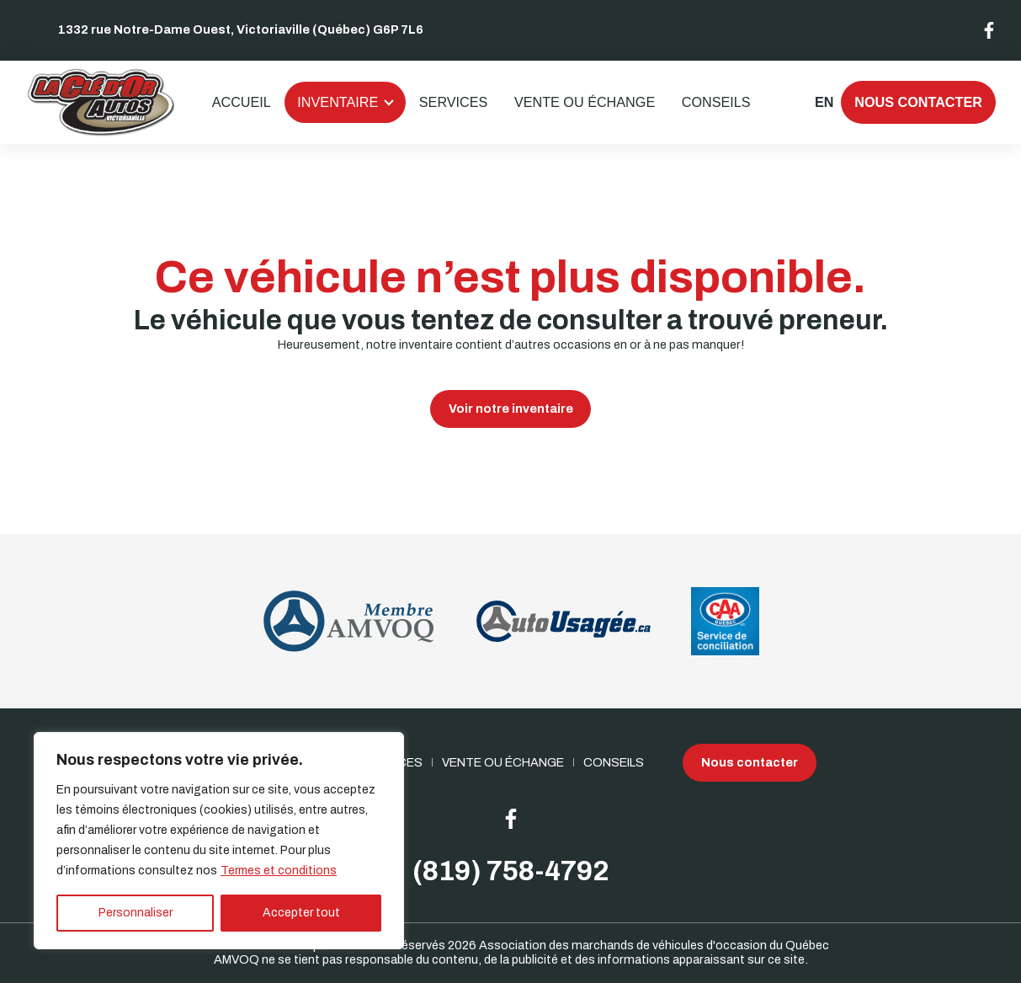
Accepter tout (301, 912)
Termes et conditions (279, 870)
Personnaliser (135, 912)
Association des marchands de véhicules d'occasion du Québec (654, 945)
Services (453, 102)
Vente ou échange (584, 102)
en (823, 102)
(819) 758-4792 (510, 871)
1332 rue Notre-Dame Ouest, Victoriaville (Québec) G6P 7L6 (240, 29)
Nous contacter (918, 102)
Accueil (241, 102)
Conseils (716, 102)
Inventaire (337, 102)
